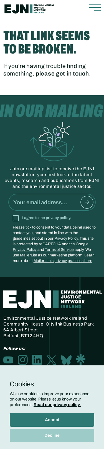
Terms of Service (59, 249)
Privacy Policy (66, 238)
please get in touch (62, 74)
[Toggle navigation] (95, 7)
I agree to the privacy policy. (46, 218)
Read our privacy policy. (57, 404)
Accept (52, 420)
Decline (52, 435)
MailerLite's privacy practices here (63, 261)
